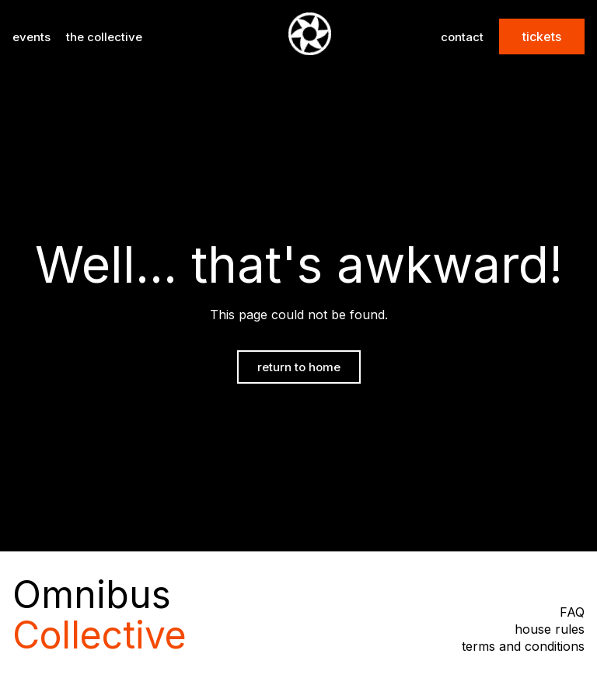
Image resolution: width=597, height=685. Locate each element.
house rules (550, 629)
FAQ (572, 612)
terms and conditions (523, 646)
